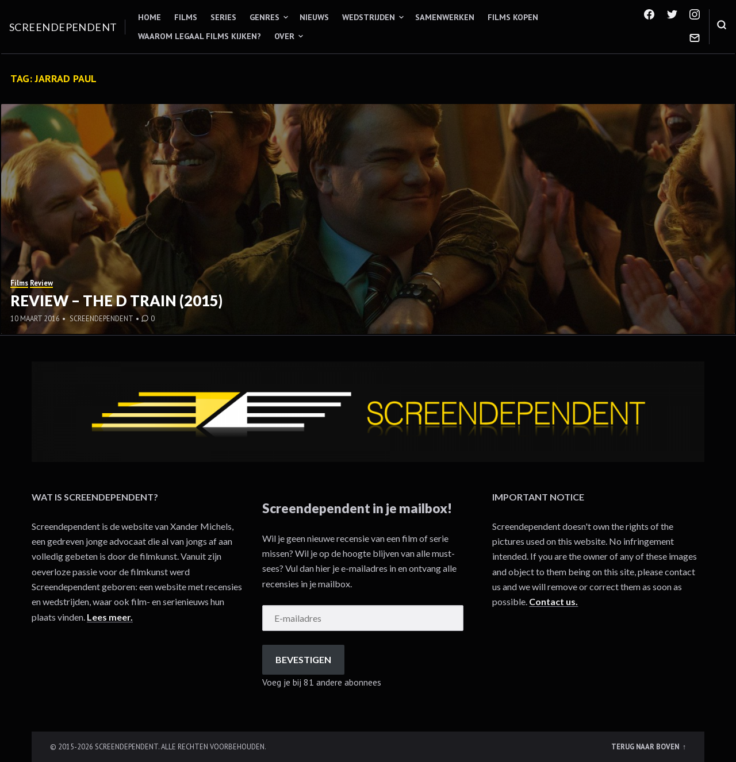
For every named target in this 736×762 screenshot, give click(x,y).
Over (284, 36)
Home (149, 17)
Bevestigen (303, 659)
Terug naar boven (646, 746)
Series (223, 17)
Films (185, 17)
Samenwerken (444, 17)
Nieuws (314, 17)
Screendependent (63, 27)
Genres (264, 17)
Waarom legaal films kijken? (199, 36)
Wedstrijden (368, 17)
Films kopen (513, 17)
